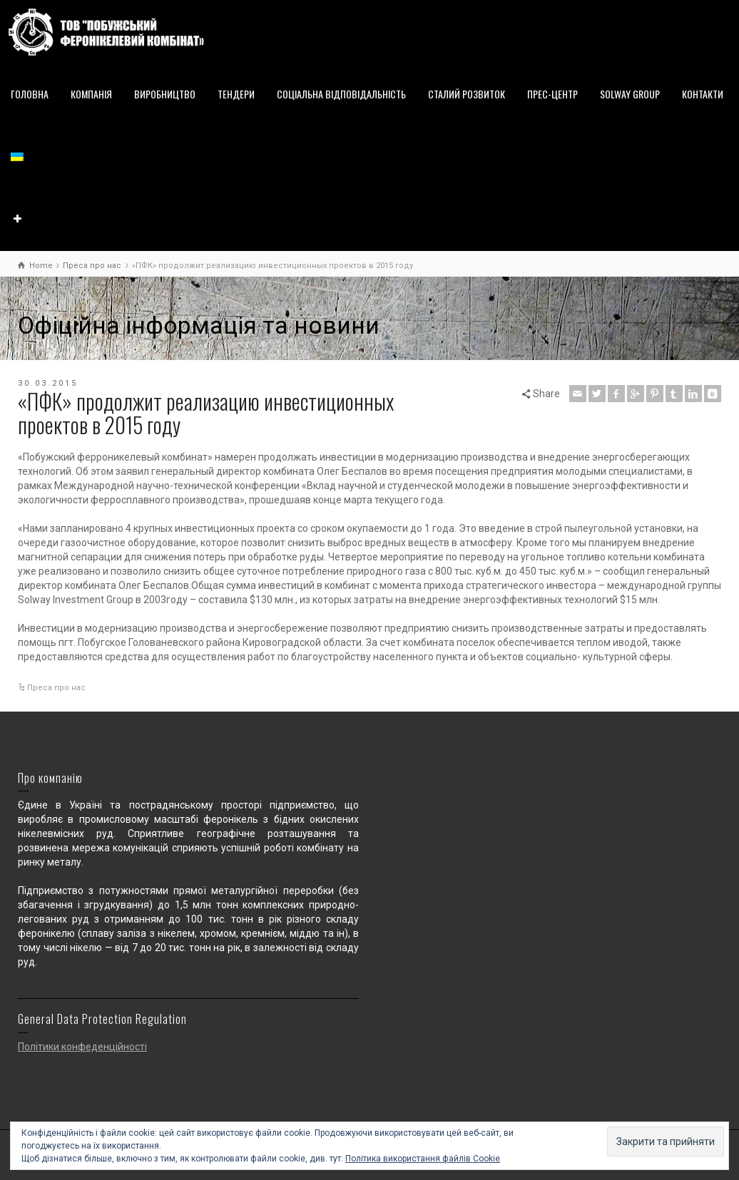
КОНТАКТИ (702, 93)
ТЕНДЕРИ (236, 93)
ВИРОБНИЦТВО (164, 93)
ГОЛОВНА (30, 93)
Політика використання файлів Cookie (422, 1159)
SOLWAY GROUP (630, 93)
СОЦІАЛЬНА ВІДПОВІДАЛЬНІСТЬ (341, 93)
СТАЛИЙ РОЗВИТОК (466, 93)
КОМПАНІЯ (91, 93)
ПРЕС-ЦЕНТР (552, 93)
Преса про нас (56, 687)
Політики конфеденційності (82, 1046)
